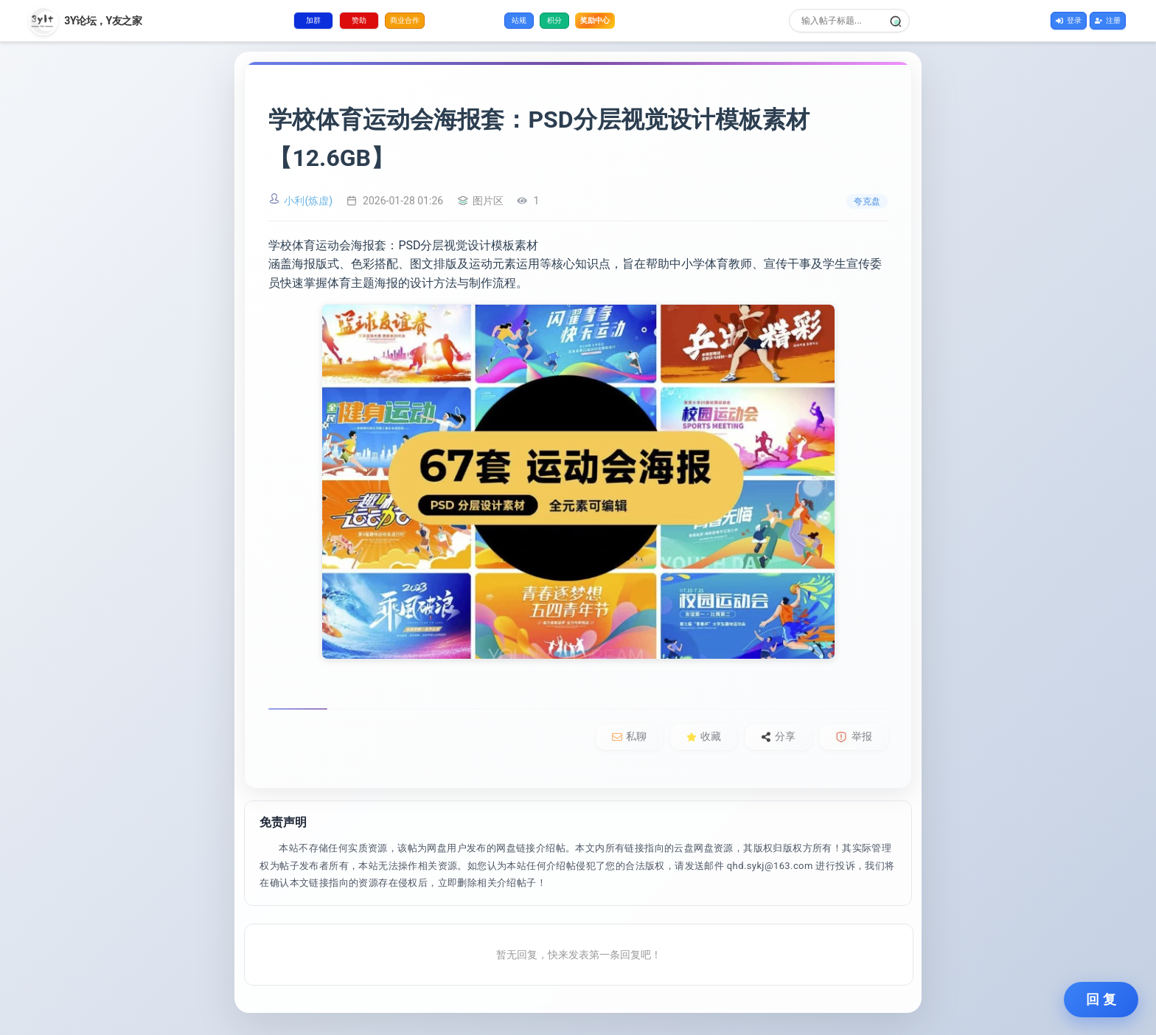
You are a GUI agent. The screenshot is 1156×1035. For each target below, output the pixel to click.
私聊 (629, 736)
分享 (778, 736)
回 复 (1101, 999)
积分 (554, 20)
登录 (1069, 20)
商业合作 (404, 20)
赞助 (359, 20)
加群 (313, 20)
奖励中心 (594, 19)
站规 (519, 20)
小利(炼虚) (308, 201)
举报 (853, 736)
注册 (1108, 20)
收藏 (703, 736)
